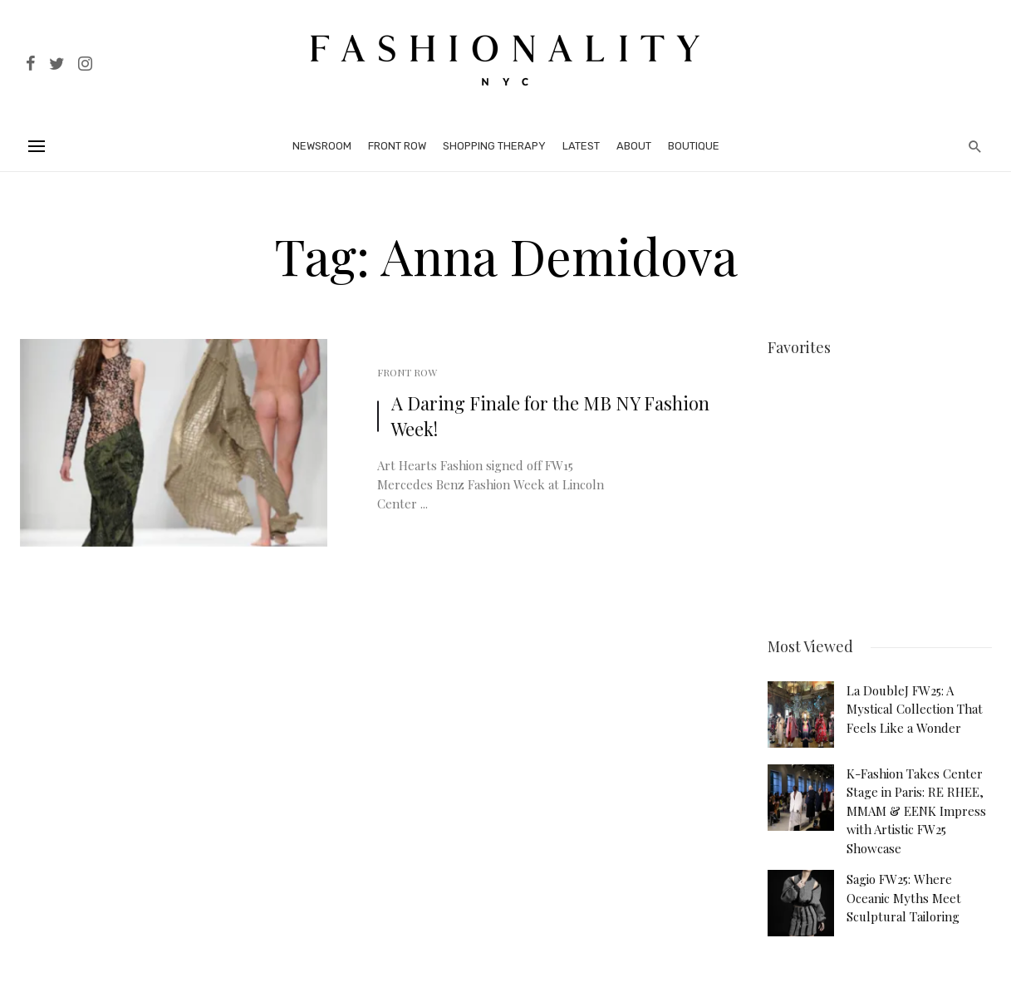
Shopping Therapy (494, 146)
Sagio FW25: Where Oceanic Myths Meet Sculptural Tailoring (904, 895)
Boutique (693, 146)
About (633, 146)
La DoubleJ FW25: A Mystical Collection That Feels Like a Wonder (915, 707)
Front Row (397, 146)
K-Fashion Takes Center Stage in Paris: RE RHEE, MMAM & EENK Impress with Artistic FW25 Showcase (916, 808)
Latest (581, 146)
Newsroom (321, 146)
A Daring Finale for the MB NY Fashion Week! (550, 415)
